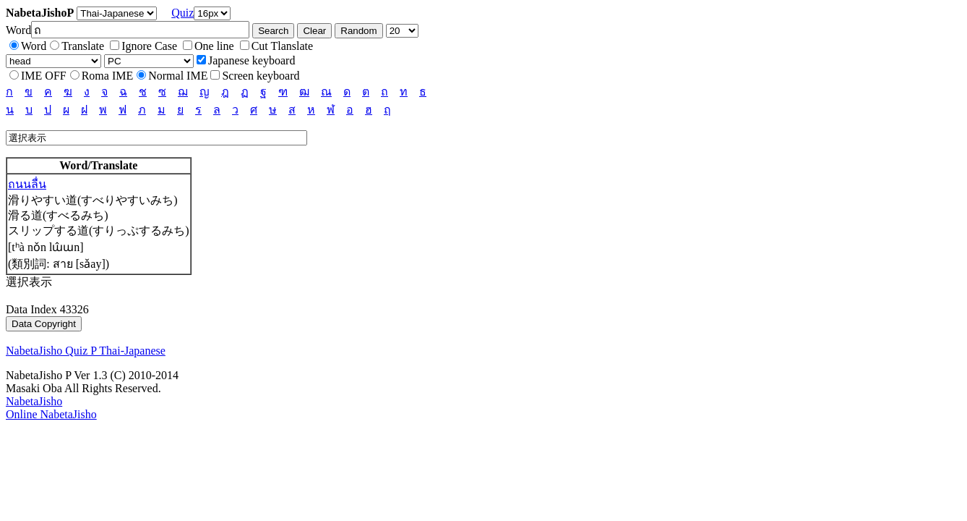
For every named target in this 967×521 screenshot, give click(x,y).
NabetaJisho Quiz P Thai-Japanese (86, 350)
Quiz (182, 13)
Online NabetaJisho (51, 414)
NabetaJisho (34, 401)
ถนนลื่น (27, 184)
